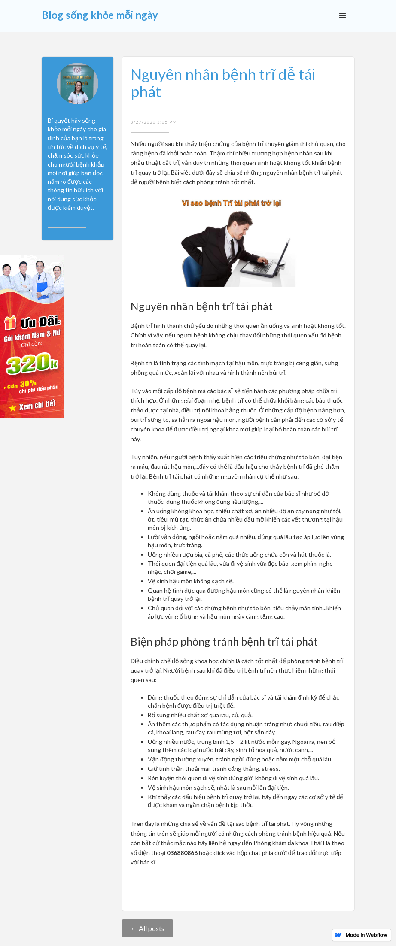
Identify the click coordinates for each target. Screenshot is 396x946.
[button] (342, 15)
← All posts (147, 928)
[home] (100, 12)
